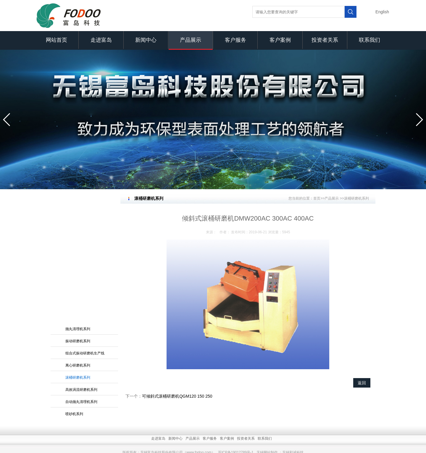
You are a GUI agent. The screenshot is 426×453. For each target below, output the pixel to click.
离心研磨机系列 (77, 250)
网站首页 (56, 40)
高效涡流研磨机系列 (81, 274)
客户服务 (235, 40)
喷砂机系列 (74, 299)
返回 (362, 382)
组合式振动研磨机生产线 (84, 238)
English (382, 11)
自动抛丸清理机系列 (81, 287)
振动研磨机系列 (77, 226)
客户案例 (280, 40)
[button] (7, 119)
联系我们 (369, 40)
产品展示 (190, 40)
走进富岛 (101, 40)
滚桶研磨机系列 (77, 262)
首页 (316, 198)
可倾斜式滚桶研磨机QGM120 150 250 (177, 396)
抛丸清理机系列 (77, 214)
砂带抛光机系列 (77, 311)
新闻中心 (145, 40)
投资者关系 (325, 40)
